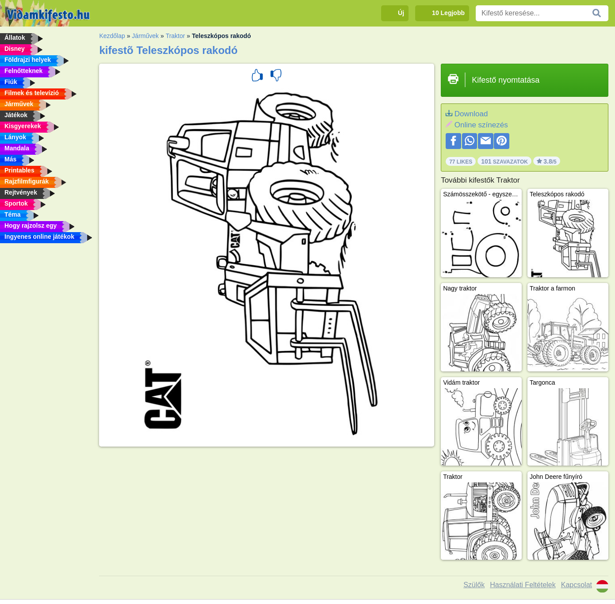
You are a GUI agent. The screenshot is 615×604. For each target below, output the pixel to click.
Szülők (474, 585)
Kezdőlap (112, 35)
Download (471, 114)
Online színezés (481, 125)
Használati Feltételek (523, 585)
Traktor (175, 35)
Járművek (145, 35)
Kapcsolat (576, 585)
